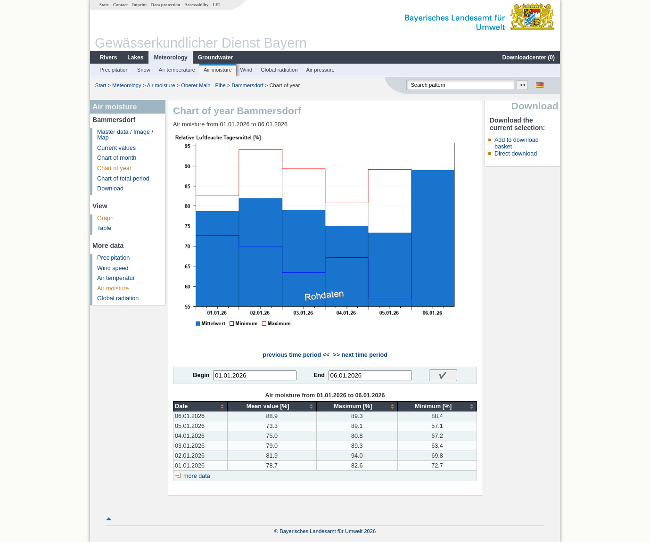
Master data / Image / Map (125, 135)
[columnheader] (200, 406)
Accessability (196, 4)
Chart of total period (123, 178)
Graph (105, 218)
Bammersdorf (247, 85)
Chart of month (116, 158)
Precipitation (114, 70)
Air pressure (320, 70)
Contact (120, 4)
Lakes (135, 57)
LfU (216, 4)
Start (104, 4)
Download (110, 188)
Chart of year (114, 168)
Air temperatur (116, 278)
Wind (246, 70)
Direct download (515, 153)
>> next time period (360, 355)
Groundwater (215, 57)
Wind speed (113, 268)
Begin (201, 375)
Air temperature (177, 70)
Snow (143, 70)
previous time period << (296, 355)
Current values (116, 148)
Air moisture (218, 70)
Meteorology (170, 57)
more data (196, 476)
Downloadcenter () (528, 57)
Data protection (165, 4)
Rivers (108, 57)
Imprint (139, 4)
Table (104, 228)
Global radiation (279, 70)
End (319, 375)
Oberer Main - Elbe (203, 85)
